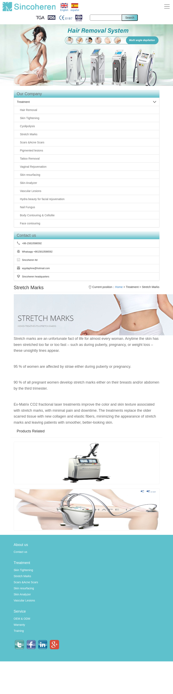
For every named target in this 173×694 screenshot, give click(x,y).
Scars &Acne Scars (26, 582)
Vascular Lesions (24, 600)
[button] (167, 6)
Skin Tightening (23, 570)
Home (119, 287)
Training (19, 630)
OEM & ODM (22, 618)
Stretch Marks (22, 576)
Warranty (19, 624)
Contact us (20, 551)
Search (129, 17)
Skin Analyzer (22, 594)
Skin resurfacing (24, 588)
